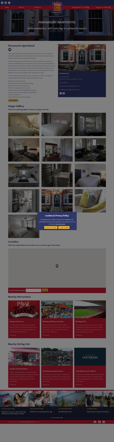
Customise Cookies (50, 227)
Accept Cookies (63, 227)
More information (60, 224)
